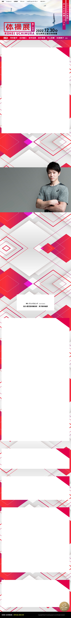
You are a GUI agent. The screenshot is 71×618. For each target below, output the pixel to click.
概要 (3, 1)
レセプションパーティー (32, 1)
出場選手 (16, 1)
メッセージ (8, 1)
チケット (22, 1)
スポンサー (42, 1)
